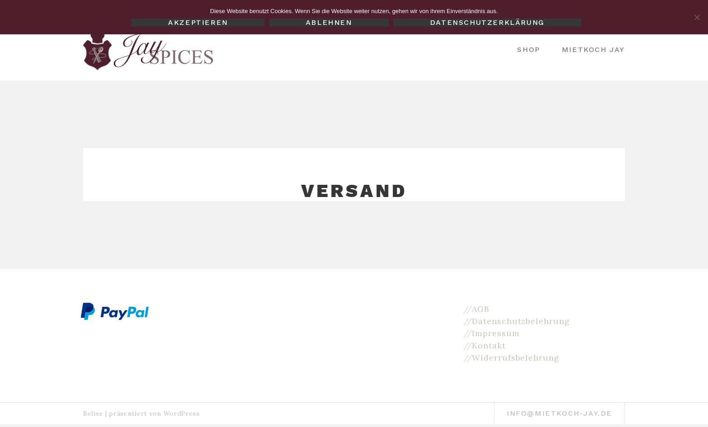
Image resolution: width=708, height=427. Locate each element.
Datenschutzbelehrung (520, 321)
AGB (480, 309)
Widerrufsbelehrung (515, 357)
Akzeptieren (198, 23)
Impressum (495, 333)
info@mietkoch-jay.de (559, 413)
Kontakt (488, 345)
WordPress (181, 413)
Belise (93, 413)
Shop (528, 49)
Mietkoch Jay (593, 49)
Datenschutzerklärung (487, 23)
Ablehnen (329, 23)
